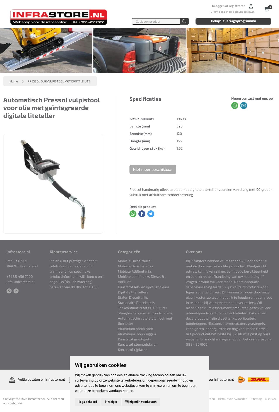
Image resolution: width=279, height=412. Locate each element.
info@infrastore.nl (21, 282)
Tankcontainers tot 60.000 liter (142, 308)
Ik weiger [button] (111, 402)
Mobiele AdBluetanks (135, 271)
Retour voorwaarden (232, 398)
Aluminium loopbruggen (137, 334)
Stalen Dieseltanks (133, 297)
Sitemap (256, 398)
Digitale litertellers (133, 292)
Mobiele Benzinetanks (135, 266)
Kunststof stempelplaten (137, 344)
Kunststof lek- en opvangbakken (143, 287)
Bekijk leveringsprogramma (233, 21)
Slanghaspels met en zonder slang (145, 313)
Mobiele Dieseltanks (134, 261)
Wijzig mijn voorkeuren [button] (141, 402)
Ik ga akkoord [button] (87, 402)
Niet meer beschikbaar (153, 169)
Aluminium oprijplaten (135, 329)
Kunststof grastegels (134, 339)
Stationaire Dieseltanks (136, 302)
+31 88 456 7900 (20, 276)
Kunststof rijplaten (132, 349)
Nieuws (270, 398)
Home (14, 81)
